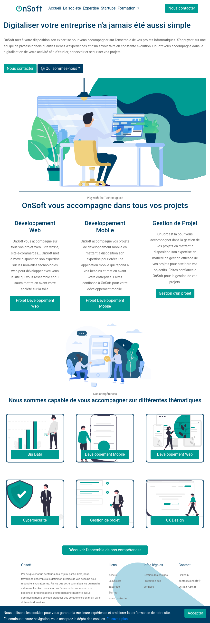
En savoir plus (117, 619)
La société (72, 8)
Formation (127, 8)
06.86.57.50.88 (187, 586)
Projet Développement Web (35, 303)
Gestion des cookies (156, 575)
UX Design (175, 520)
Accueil (54, 8)
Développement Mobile (105, 454)
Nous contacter (181, 8)
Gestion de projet (105, 520)
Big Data (35, 454)
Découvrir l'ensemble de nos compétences (105, 550)
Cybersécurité (35, 520)
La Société (115, 581)
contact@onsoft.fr (189, 581)
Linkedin (184, 575)
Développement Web (175, 454)
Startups (108, 8)
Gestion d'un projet (175, 293)
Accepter (195, 613)
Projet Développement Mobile (105, 303)
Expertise (91, 8)
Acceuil (113, 575)
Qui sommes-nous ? (60, 68)
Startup (113, 592)
